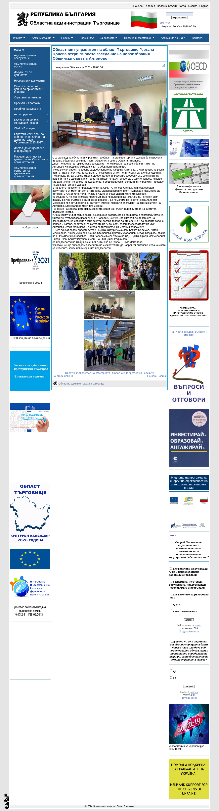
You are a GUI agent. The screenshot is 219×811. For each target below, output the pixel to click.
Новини (65, 37)
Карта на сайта (188, 5)
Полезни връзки (167, 5)
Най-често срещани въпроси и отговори (188, 333)
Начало (138, 5)
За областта (107, 37)
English (203, 5)
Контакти (197, 37)
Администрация (41, 37)
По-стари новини (62, 375)
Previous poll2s (189, 697)
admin (198, 625)
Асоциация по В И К (173, 37)
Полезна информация (137, 37)
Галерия (150, 5)
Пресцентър (87, 37)
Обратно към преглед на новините (133, 372)
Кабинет (17, 37)
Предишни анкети (189, 631)
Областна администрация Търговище (81, 383)
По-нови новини (157, 375)
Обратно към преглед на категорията (87, 372)
